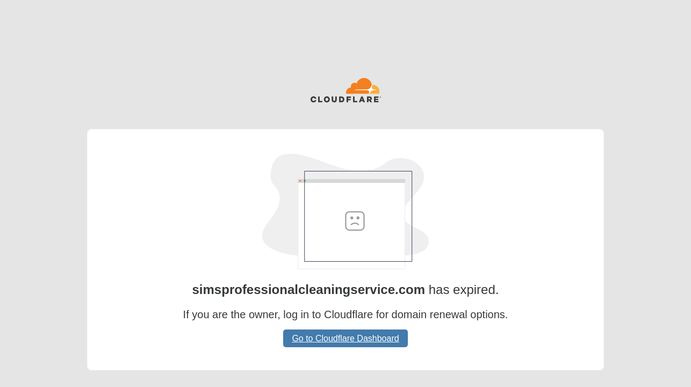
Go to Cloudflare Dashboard (345, 338)
